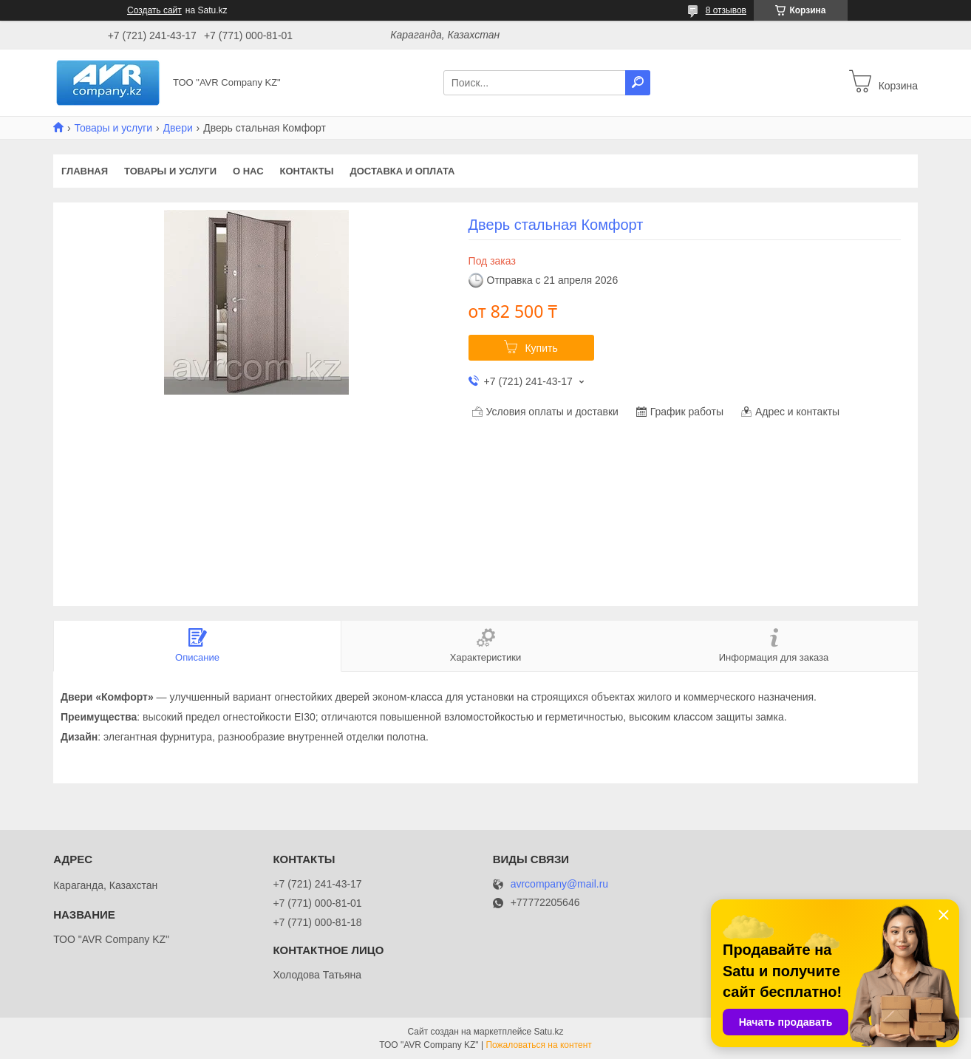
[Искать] (637, 82)
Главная (84, 171)
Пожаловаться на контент (538, 1045)
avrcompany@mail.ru (559, 884)
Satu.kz (548, 1031)
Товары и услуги (113, 128)
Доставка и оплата (402, 171)
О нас (248, 171)
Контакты (307, 171)
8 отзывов (726, 10)
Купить (541, 348)
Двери (178, 128)
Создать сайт (154, 10)
